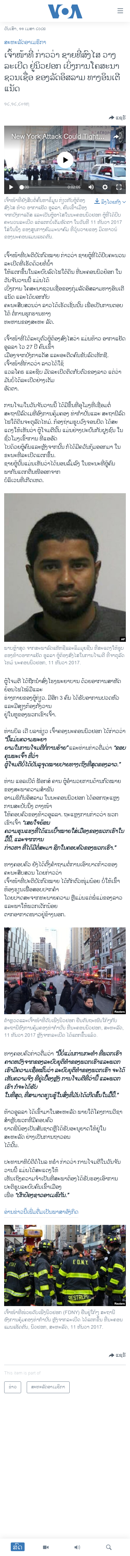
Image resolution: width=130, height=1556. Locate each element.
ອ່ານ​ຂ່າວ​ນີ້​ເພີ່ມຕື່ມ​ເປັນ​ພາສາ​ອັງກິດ (41, 1212)
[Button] (117, 117)
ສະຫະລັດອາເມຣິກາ (25, 42)
